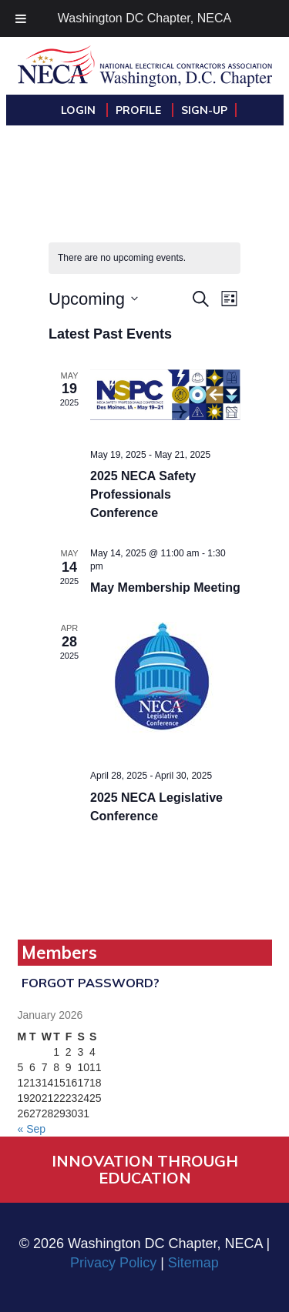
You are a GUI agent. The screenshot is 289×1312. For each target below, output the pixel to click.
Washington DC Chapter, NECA (144, 18)
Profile (140, 110)
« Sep (32, 1129)
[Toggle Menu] (21, 18)
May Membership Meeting (165, 587)
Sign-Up (204, 110)
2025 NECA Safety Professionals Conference (143, 494)
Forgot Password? (91, 982)
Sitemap (193, 1262)
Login (80, 110)
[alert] (144, 258)
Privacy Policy (113, 1262)
